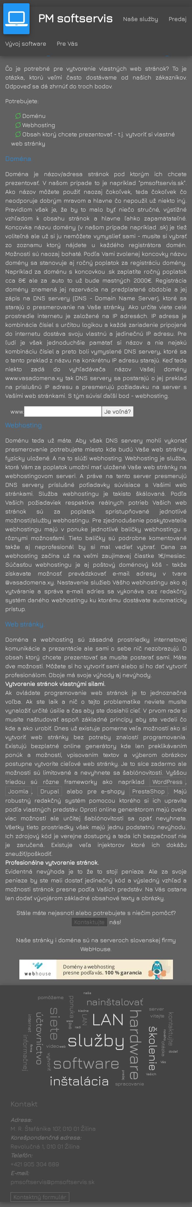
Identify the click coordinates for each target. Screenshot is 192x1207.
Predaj (177, 18)
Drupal (49, 791)
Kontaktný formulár (39, 1197)
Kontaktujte (89, 922)
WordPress (167, 781)
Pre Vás (67, 43)
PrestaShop (148, 791)
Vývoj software (25, 43)
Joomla (18, 791)
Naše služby (140, 18)
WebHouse (95, 948)
